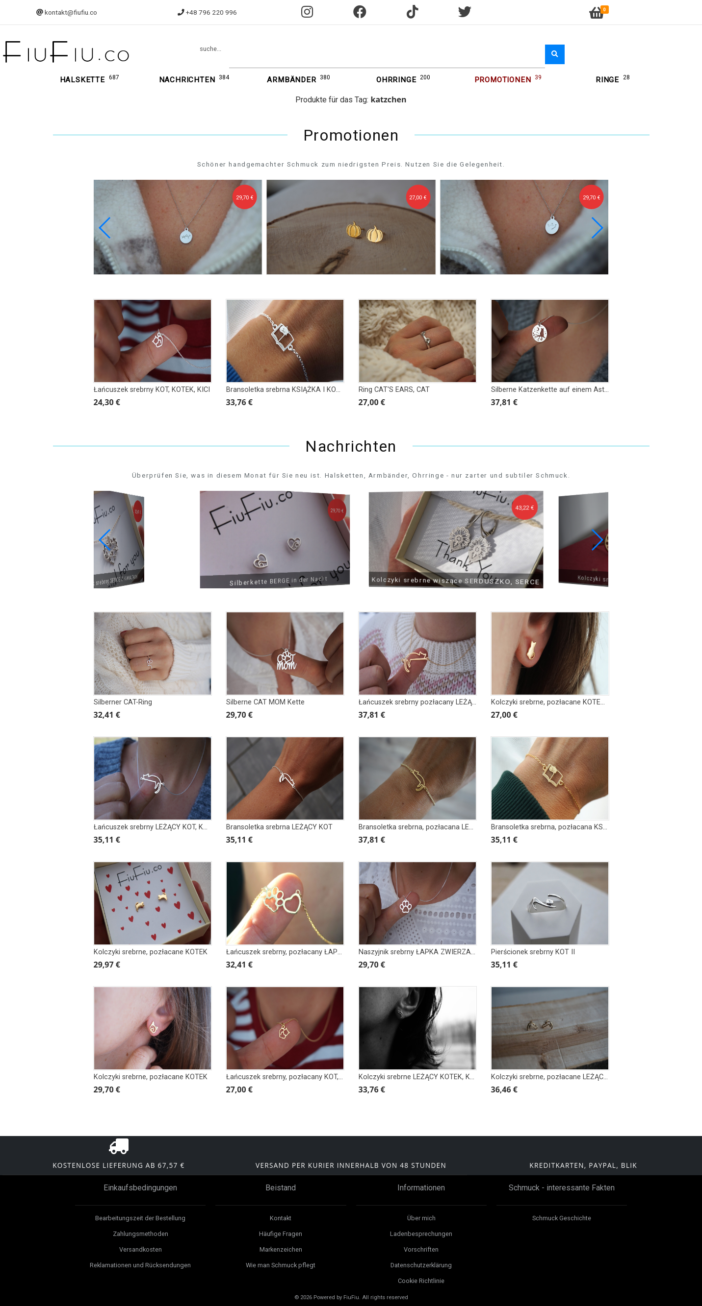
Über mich (421, 1218)
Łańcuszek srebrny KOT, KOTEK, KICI (152, 390)
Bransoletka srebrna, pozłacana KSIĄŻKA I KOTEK (571, 827)
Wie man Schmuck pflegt (280, 1265)
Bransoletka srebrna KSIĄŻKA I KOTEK (287, 390)
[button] (596, 228)
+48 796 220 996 (211, 12)
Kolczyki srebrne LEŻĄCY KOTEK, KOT (419, 1077)
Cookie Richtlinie (421, 1280)
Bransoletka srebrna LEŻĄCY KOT (279, 827)
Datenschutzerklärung (421, 1265)
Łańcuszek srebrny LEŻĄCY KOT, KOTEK (157, 827)
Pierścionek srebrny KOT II (533, 952)
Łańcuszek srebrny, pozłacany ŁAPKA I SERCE (300, 952)
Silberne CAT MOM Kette (265, 702)
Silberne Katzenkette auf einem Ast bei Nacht (564, 390)
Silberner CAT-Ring (123, 702)
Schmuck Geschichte (561, 1218)
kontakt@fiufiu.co (71, 12)
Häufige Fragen (280, 1233)
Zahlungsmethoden (140, 1233)
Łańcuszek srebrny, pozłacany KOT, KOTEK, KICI (302, 1077)
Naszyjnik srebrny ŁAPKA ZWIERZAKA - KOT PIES (438, 952)
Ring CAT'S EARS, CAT (394, 390)
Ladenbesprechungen (421, 1233)
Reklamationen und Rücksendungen (140, 1265)
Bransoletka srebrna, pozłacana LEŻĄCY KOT (430, 827)
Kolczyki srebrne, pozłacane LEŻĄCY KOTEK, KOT (570, 1077)
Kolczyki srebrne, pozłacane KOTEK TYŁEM (560, 702)
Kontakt (280, 1218)
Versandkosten (140, 1249)
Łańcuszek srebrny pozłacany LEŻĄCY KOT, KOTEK (440, 702)
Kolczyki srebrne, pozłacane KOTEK (151, 952)
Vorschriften (421, 1249)
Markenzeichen (281, 1249)
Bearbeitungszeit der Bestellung (140, 1218)
